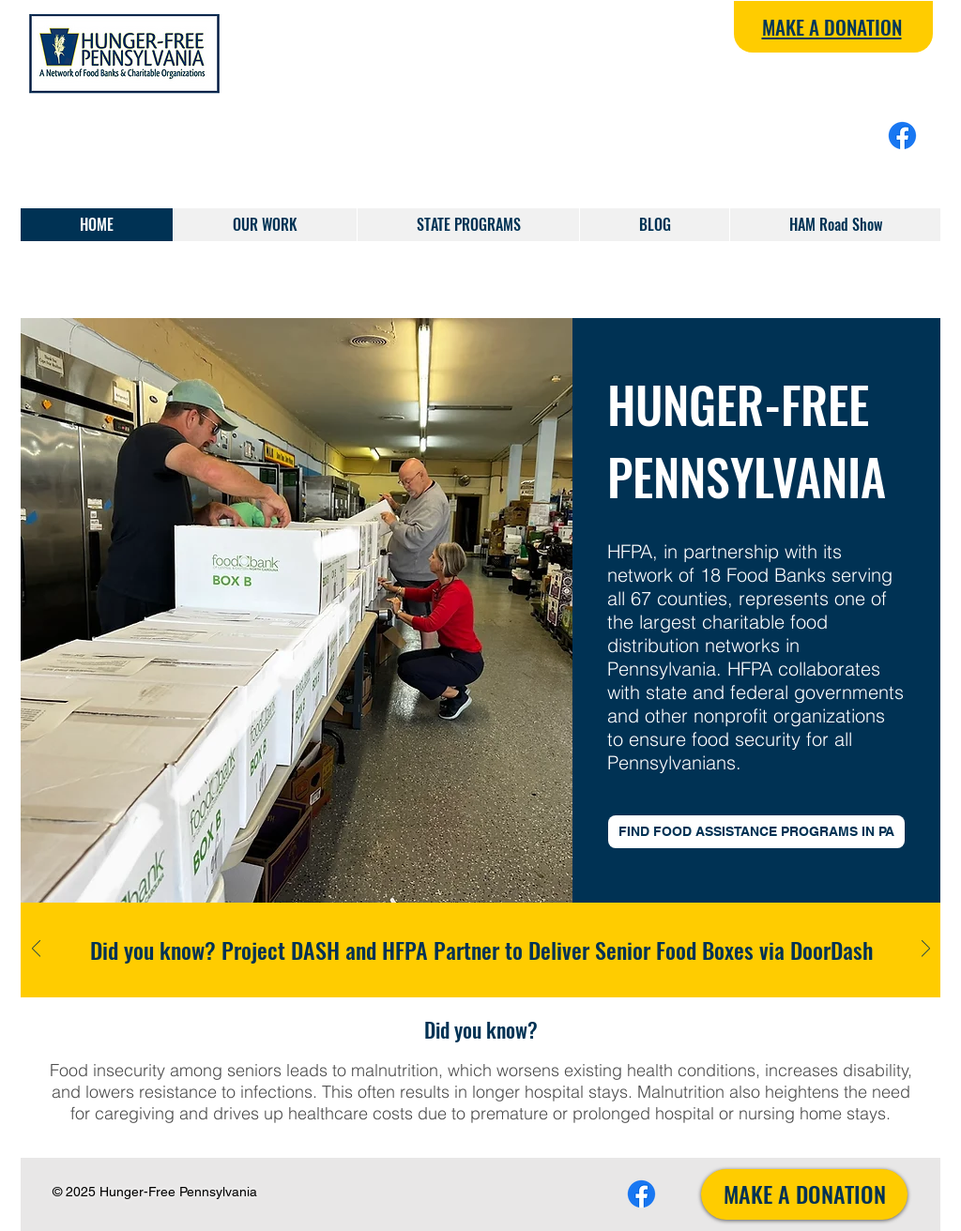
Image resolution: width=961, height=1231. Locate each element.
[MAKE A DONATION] (804, 1194)
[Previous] (36, 950)
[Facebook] (902, 135)
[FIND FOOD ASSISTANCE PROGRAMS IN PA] (756, 831)
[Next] (926, 950)
